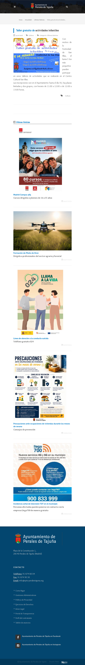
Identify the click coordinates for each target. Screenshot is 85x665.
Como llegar (20, 591)
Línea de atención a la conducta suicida (30, 338)
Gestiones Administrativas (25, 595)
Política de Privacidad (23, 600)
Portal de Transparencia (24, 613)
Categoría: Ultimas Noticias (49, 35)
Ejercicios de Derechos (24, 604)
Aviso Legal (19, 609)
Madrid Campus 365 (22, 195)
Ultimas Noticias (39, 20)
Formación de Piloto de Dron (26, 253)
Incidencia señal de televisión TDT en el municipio (35, 504)
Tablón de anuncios (22, 623)
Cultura (31, 35)
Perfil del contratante (23, 618)
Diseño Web (54, 662)
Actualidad (28, 20)
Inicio (20, 20)
